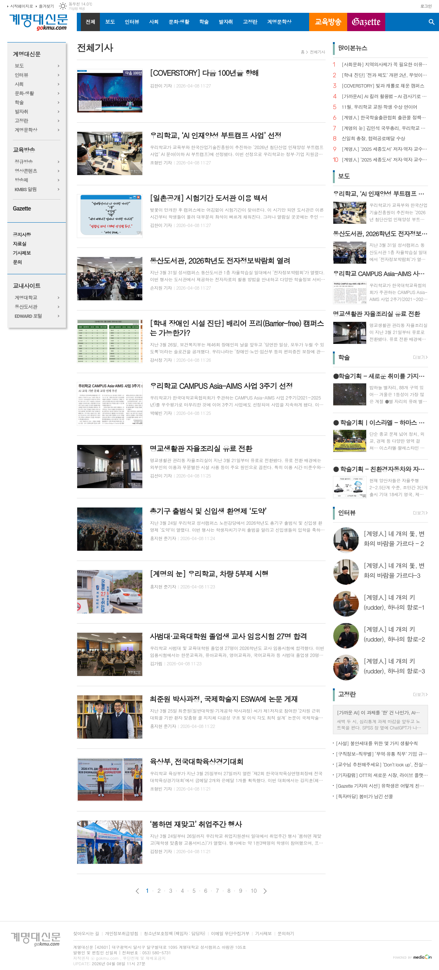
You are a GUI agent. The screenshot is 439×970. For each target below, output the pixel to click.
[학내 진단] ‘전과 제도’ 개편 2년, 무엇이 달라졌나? (385, 75)
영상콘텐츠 (26, 171)
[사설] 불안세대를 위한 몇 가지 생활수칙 (377, 743)
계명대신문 (26, 54)
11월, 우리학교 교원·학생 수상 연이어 (379, 107)
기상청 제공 (76, 8)
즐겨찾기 (46, 6)
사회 (153, 21)
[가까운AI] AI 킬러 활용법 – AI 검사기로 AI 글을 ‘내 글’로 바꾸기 (385, 96)
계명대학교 (26, 298)
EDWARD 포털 (28, 316)
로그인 (426, 6)
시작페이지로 (21, 6)
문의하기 (286, 933)
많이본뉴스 (352, 48)
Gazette (22, 208)
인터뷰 (132, 21)
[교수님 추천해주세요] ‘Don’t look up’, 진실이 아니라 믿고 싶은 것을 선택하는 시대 (382, 764)
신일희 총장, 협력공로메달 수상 (373, 138)
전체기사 (317, 52)
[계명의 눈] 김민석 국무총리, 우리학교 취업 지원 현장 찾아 (385, 128)
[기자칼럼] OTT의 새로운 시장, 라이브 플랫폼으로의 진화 (382, 775)
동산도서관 (26, 307)
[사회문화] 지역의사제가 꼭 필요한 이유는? (385, 65)
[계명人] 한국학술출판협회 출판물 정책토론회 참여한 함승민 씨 (385, 118)
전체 (90, 21)
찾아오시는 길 (86, 933)
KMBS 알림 (26, 189)
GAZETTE (366, 22)
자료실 (19, 244)
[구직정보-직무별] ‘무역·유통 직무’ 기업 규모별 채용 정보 (382, 753)
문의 (17, 262)
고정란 (250, 21)
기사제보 (22, 253)
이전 (137, 891)
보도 (110, 21)
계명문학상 (279, 21)
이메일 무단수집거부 (230, 933)
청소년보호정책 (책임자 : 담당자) (174, 933)
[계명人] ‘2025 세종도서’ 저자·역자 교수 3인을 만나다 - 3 (385, 149)
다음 (265, 891)
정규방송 (24, 162)
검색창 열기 (431, 22)
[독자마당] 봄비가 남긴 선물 (364, 796)
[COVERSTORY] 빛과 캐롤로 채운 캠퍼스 (383, 86)
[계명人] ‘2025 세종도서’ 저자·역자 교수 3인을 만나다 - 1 (385, 160)
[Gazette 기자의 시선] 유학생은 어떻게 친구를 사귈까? (382, 785)
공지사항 (22, 235)
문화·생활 (178, 21)
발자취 (225, 21)
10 (253, 890)
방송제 (21, 180)
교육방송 (328, 22)
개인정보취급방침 (121, 933)
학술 (204, 21)
